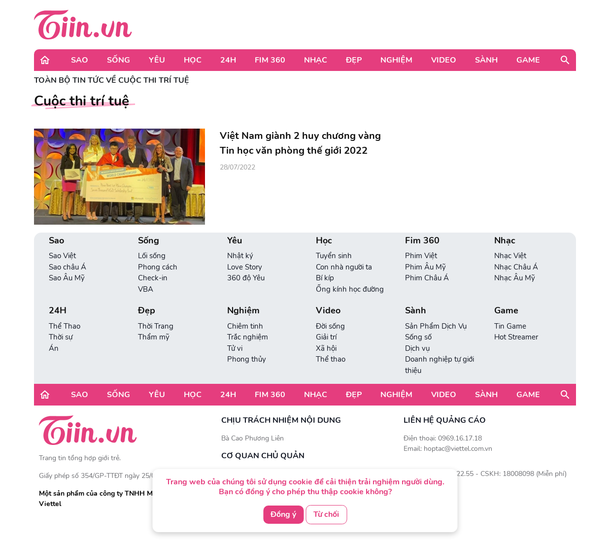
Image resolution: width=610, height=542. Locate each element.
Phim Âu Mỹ (425, 267)
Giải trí (326, 337)
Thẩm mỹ (153, 337)
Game (528, 60)
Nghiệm (396, 60)
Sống (118, 60)
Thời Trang (155, 326)
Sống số (418, 337)
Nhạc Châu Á (516, 267)
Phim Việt (421, 256)
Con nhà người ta (344, 267)
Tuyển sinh (334, 256)
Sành (486, 60)
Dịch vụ (417, 348)
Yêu (157, 60)
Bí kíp (325, 278)
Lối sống (152, 256)
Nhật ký (240, 256)
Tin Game (510, 326)
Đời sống (330, 326)
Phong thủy (246, 359)
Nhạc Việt (510, 256)
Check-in (153, 278)
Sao (79, 60)
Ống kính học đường (350, 289)
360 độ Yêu (246, 278)
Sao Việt (62, 256)
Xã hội (326, 348)
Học (193, 60)
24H (228, 60)
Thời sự (60, 337)
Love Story (244, 267)
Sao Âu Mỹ (67, 278)
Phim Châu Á (427, 278)
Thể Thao (64, 326)
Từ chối (326, 514)
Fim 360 (270, 60)
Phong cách (157, 267)
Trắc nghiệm (247, 337)
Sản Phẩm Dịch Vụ (436, 326)
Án (54, 348)
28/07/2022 (237, 167)
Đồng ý (283, 514)
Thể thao (330, 359)
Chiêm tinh (245, 326)
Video (443, 60)
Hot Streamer (516, 337)
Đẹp (354, 60)
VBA (145, 289)
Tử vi (234, 348)
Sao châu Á (67, 267)
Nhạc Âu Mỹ (514, 278)
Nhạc (315, 60)
